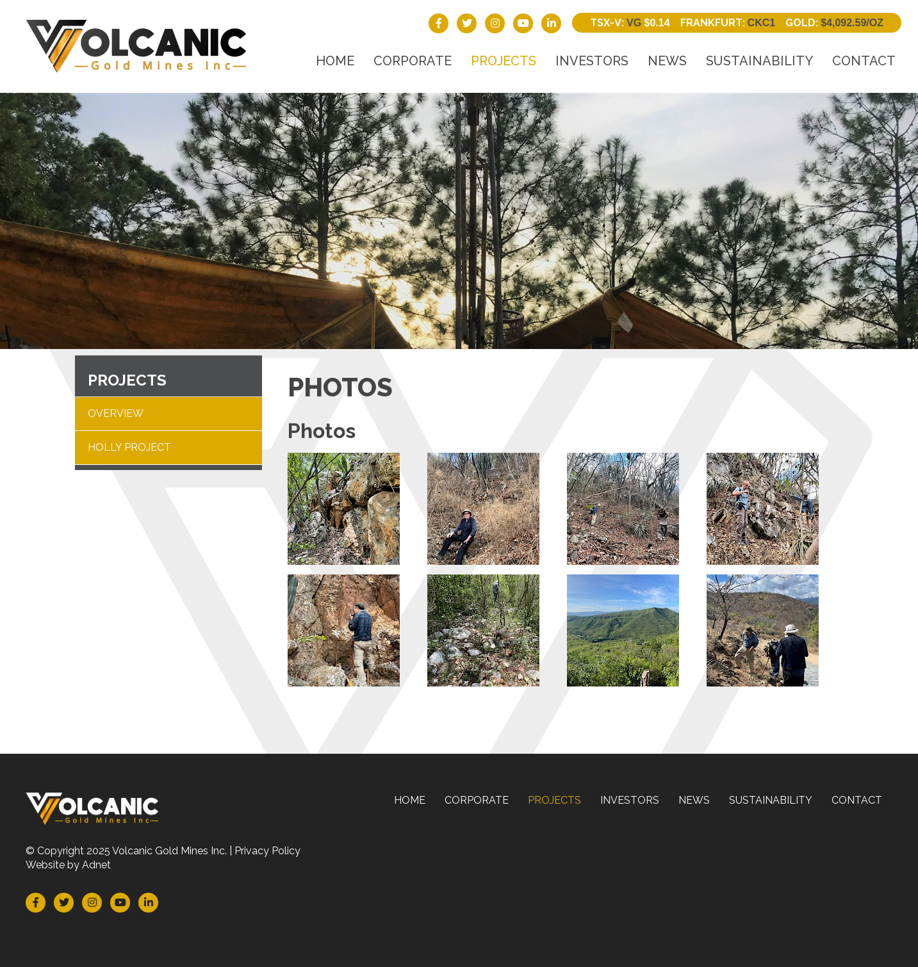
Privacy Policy (267, 851)
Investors (591, 61)
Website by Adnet (68, 865)
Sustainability (759, 61)
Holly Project (129, 447)
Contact (864, 61)
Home (335, 61)
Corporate (412, 61)
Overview (115, 413)
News (667, 61)
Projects (503, 61)
